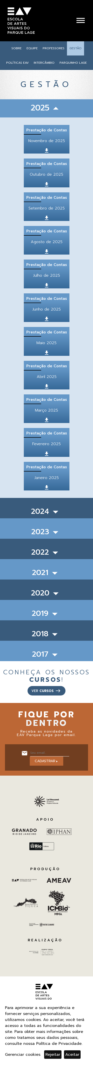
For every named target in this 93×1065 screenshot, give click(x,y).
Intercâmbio (44, 62)
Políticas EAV (17, 62)
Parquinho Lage (73, 62)
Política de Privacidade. (59, 1044)
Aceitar (72, 1055)
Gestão (75, 48)
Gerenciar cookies (22, 1055)
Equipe (32, 48)
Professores (53, 48)
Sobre (16, 48)
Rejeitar (52, 1055)
